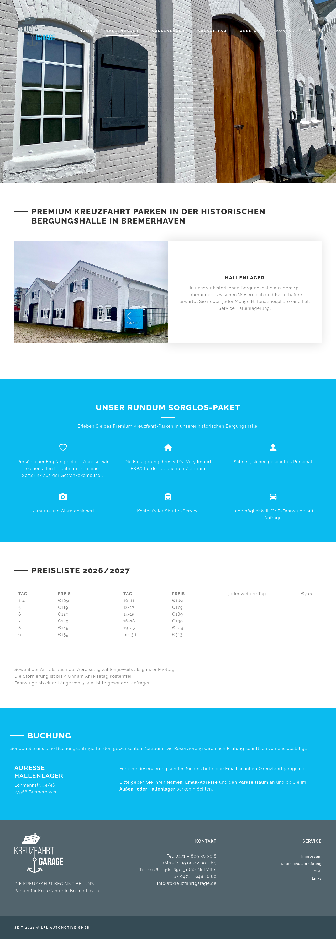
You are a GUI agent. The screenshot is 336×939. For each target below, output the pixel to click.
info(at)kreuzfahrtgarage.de (274, 768)
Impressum (311, 856)
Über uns (252, 31)
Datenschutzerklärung (301, 864)
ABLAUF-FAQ (212, 31)
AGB (318, 871)
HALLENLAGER (122, 31)
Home (86, 31)
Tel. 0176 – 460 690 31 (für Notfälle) (178, 869)
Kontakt (287, 31)
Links (317, 878)
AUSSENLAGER (168, 31)
